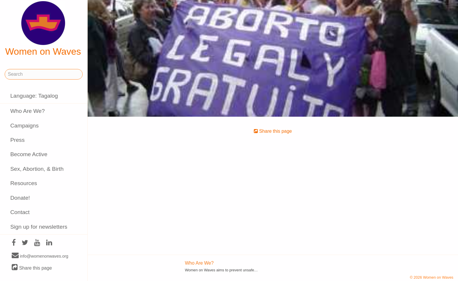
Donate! (20, 198)
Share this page (32, 268)
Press (17, 140)
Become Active (28, 154)
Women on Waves (43, 29)
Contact (20, 212)
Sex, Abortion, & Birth (36, 169)
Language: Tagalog (34, 96)
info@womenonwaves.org (40, 256)
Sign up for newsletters (38, 227)
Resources (23, 183)
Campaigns (24, 126)
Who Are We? (27, 111)
